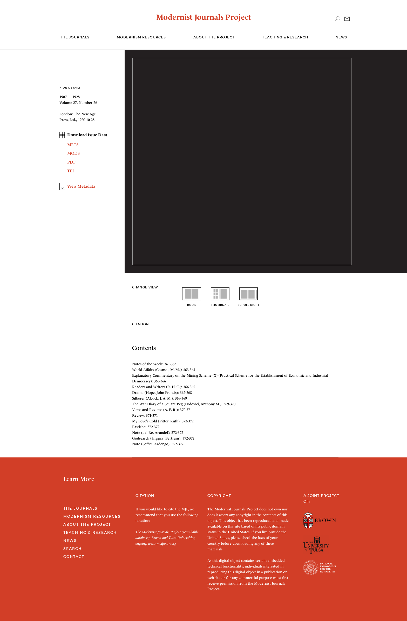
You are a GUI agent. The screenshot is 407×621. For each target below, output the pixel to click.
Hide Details (70, 87)
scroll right (249, 303)
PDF (71, 162)
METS (72, 144)
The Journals (80, 508)
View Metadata (81, 186)
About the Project (214, 37)
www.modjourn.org (162, 543)
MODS (73, 153)
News (341, 37)
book (191, 303)
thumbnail (220, 303)
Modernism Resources (141, 37)
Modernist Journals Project (203, 17)
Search (72, 548)
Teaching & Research (285, 37)
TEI (70, 170)
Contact (73, 556)
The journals (75, 37)
